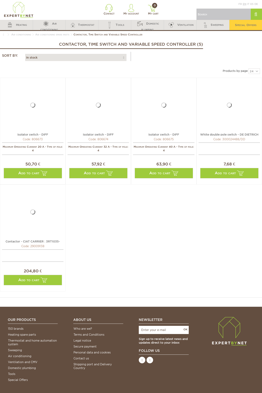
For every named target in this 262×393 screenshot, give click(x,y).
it (248, 4)
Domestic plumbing (22, 368)
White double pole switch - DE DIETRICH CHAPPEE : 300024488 (229, 134)
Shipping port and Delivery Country (92, 366)
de (256, 4)
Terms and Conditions (88, 334)
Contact (109, 9)
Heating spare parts (22, 334)
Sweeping (15, 350)
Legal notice (82, 340)
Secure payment (85, 346)
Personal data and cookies (92, 352)
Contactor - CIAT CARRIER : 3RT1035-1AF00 (33, 241)
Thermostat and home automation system (32, 342)
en (244, 4)
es (252, 4)
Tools (11, 374)
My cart (153, 10)
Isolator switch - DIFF (32, 134)
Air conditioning (19, 356)
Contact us (81, 358)
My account (131, 9)
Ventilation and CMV (22, 362)
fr (240, 4)
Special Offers (18, 380)
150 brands (16, 328)
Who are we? (82, 328)
